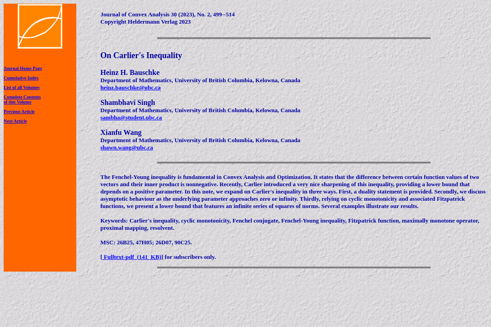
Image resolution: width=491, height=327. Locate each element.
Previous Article (19, 111)
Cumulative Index (21, 77)
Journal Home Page (23, 68)
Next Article (15, 121)
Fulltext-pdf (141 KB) (131, 256)
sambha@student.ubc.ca (131, 117)
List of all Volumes (22, 87)
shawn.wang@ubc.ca (126, 147)
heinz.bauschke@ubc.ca (130, 87)
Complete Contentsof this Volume (22, 99)
